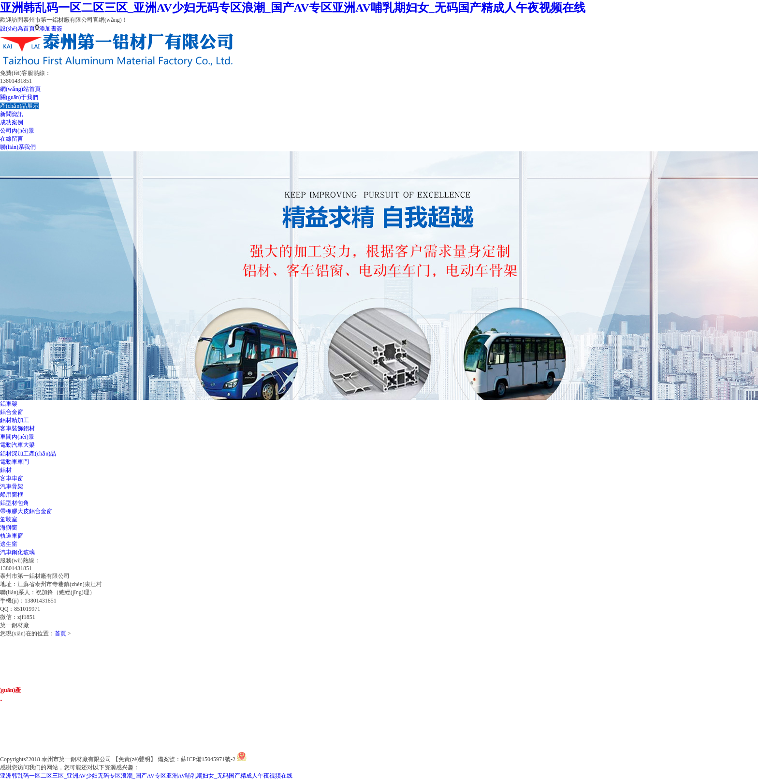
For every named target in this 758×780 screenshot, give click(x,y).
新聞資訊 (11, 114)
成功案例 (11, 122)
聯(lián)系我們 (18, 147)
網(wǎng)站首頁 (20, 89)
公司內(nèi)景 (17, 130)
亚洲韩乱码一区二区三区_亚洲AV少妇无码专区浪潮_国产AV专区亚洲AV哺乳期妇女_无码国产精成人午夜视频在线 (292, 7)
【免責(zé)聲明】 (135, 759)
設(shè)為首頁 (17, 28)
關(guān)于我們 (19, 97)
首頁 (60, 633)
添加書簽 (50, 28)
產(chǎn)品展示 (19, 106)
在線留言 (11, 138)
